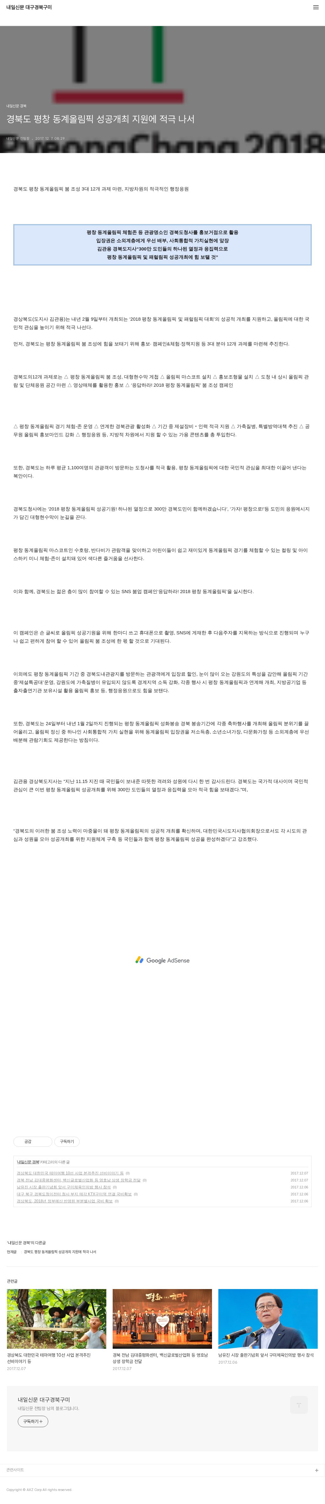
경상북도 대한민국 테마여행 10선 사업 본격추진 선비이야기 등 (70, 1173)
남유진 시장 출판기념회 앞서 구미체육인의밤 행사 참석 (64, 1187)
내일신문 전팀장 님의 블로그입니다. (48, 1408)
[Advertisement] (162, 960)
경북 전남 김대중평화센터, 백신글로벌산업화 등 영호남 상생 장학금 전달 (79, 1180)
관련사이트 (15, 1469)
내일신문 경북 (28, 1162)
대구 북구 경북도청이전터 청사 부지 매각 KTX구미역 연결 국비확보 (74, 1194)
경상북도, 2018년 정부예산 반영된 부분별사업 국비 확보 (65, 1201)
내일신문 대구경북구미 (29, 7)
